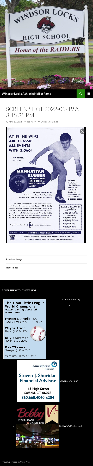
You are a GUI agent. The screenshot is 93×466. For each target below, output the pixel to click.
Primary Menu (89, 93)
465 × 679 (31, 121)
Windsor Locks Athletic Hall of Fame (26, 93)
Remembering (72, 299)
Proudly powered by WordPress (16, 462)
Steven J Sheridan (47, 380)
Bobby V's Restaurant (49, 426)
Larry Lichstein (49, 121)
